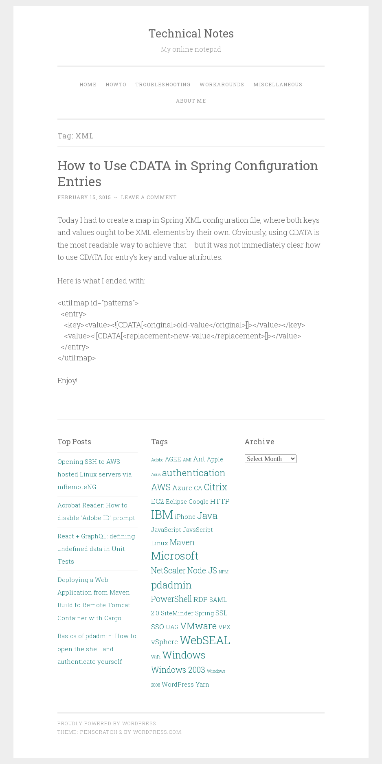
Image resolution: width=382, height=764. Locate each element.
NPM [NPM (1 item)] (223, 572)
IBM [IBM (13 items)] (162, 514)
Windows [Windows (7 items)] (183, 654)
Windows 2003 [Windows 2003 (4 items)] (178, 670)
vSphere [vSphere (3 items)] (164, 641)
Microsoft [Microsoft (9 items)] (175, 555)
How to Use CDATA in (187, 173)
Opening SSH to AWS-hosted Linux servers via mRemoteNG (94, 474)
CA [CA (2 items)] (198, 488)
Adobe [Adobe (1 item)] (157, 460)
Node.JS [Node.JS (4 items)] (202, 570)
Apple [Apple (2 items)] (215, 459)
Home (88, 84)
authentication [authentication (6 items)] (194, 472)
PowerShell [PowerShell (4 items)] (171, 599)
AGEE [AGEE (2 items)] (173, 459)
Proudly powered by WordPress (106, 723)
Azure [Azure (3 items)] (182, 487)
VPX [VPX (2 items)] (224, 627)
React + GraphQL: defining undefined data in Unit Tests (96, 549)
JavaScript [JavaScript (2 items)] (166, 529)
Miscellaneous (278, 84)
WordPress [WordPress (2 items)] (178, 684)
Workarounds (222, 84)
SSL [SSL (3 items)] (221, 612)
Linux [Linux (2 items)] (159, 543)
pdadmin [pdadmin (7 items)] (171, 584)
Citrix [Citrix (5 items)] (215, 487)
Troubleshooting (163, 84)
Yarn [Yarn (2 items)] (202, 684)
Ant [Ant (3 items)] (199, 458)
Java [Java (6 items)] (207, 515)
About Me (191, 100)
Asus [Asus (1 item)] (155, 474)
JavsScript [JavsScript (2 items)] (198, 529)
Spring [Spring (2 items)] (204, 613)
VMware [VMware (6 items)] (198, 625)
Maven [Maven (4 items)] (182, 542)
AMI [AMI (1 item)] (187, 460)
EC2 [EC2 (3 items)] (157, 501)
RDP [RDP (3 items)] (200, 599)
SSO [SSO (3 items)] (157, 626)
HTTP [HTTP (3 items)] (220, 501)
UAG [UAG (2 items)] (172, 627)
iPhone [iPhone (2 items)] (185, 516)
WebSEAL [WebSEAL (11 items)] (205, 640)
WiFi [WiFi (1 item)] (155, 657)
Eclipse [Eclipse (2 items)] (176, 501)
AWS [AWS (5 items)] (161, 487)
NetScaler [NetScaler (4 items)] (168, 570)
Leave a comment (149, 197)
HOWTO (115, 84)
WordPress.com (157, 732)
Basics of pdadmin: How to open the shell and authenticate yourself (96, 648)
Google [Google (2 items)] (199, 501)
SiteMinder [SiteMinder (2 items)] (177, 613)
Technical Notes (191, 33)
